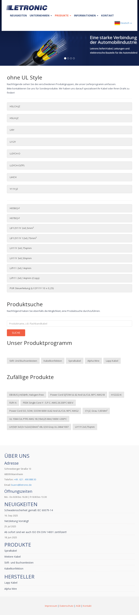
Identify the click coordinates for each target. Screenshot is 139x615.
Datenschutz (66, 605)
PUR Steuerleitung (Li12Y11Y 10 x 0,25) (32, 288)
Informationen (86, 15)
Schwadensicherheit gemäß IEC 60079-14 (28, 510)
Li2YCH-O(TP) (17, 165)
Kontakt (107, 15)
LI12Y (13, 141)
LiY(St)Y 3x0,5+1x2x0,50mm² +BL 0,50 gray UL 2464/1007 (39, 426)
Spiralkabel (74, 360)
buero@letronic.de (21, 484)
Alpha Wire (93, 360)
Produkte (63, 15)
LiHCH (13, 177)
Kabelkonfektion (53, 360)
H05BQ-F (15, 208)
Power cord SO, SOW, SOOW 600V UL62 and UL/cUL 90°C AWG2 (44, 410)
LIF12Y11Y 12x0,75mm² (23, 238)
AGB (78, 605)
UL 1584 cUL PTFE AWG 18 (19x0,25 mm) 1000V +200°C (38, 419)
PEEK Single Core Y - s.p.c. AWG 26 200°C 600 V (48, 402)
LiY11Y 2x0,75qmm (21, 248)
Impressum (51, 605)
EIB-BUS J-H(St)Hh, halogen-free (26, 394)
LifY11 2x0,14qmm (20, 268)
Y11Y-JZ (14, 188)
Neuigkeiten (18, 15)
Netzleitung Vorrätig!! (16, 521)
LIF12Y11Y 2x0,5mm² (22, 228)
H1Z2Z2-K (116, 394)
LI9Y (12, 129)
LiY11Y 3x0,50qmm (21, 258)
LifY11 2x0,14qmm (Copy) (24, 278)
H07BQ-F (15, 218)
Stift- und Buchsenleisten (23, 360)
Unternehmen (41, 15)
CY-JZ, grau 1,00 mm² (96, 410)
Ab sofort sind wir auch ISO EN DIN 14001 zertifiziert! (35, 532)
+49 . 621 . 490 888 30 (25, 479)
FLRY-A (12, 402)
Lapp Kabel (112, 360)
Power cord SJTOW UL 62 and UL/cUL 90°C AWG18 (77, 394)
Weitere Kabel (12, 556)
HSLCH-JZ (15, 106)
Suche (16, 332)
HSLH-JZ (14, 118)
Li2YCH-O (15, 153)
